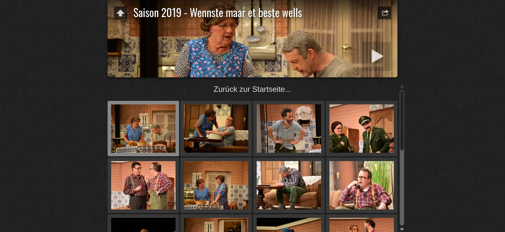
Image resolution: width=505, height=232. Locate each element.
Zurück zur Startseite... (252, 89)
